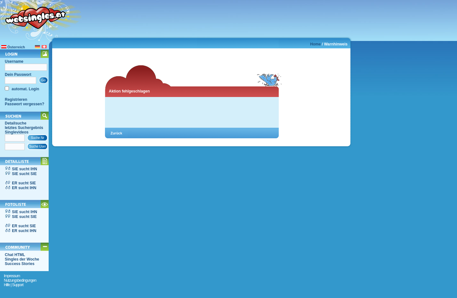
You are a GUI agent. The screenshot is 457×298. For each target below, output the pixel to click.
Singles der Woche (22, 259)
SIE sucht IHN (24, 169)
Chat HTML (15, 255)
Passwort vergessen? (24, 104)
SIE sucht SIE (24, 174)
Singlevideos (16, 132)
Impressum (12, 276)
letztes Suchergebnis (24, 127)
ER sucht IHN (24, 188)
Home (315, 44)
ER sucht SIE (24, 183)
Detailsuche (15, 123)
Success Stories (20, 264)
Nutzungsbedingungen (20, 280)
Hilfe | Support (13, 285)
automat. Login (25, 89)
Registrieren (16, 99)
